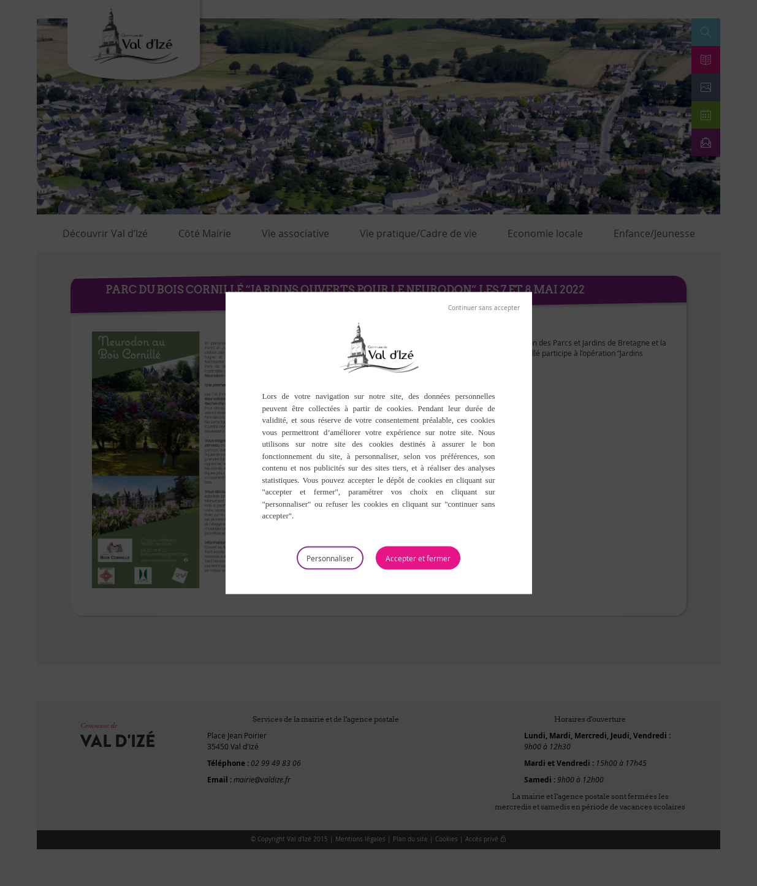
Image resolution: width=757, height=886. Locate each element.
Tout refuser (484, 308)
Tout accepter (418, 557)
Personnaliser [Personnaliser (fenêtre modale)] (330, 557)
